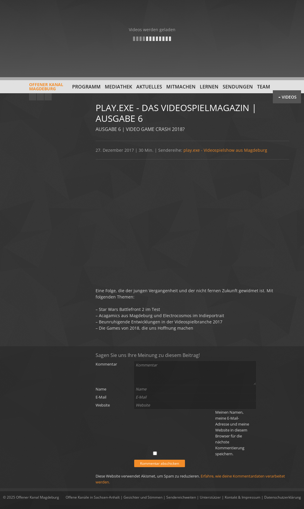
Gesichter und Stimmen (143, 497)
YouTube (32, 96)
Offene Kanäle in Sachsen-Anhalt (93, 497)
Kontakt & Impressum (242, 497)
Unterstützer (210, 497)
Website (103, 405)
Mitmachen (181, 86)
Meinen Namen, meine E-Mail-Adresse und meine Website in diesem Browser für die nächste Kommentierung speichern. (232, 433)
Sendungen (238, 86)
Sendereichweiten (181, 497)
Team (263, 86)
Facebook (40, 96)
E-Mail (101, 397)
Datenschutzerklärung (282, 497)
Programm (86, 86)
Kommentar (106, 364)
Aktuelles (149, 86)
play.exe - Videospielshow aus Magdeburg (225, 150)
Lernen (209, 86)
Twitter (48, 96)
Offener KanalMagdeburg (33, 88)
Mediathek (118, 86)
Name (101, 389)
